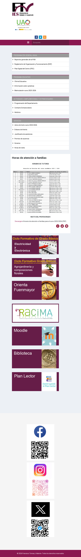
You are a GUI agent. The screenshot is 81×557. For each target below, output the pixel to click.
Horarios (17, 143)
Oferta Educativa (20, 81)
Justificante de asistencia (23, 134)
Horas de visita (19, 148)
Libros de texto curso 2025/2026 (25, 125)
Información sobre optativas (24, 86)
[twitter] (40, 37)
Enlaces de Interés (20, 129)
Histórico (17, 112)
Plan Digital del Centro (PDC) (24, 69)
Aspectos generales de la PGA (25, 59)
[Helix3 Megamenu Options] (28, 42)
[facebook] (36, 37)
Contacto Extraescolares (23, 108)
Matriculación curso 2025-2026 (25, 90)
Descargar (18, 221)
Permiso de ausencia (21, 139)
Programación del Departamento (26, 103)
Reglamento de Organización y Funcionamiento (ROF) (33, 64)
